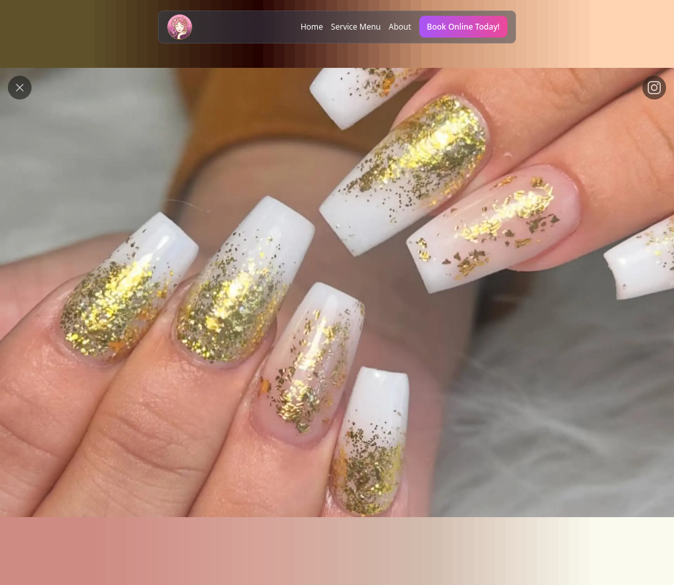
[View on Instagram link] (654, 87)
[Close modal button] (20, 87)
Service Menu (356, 26)
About (400, 26)
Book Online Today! (463, 26)
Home (312, 26)
